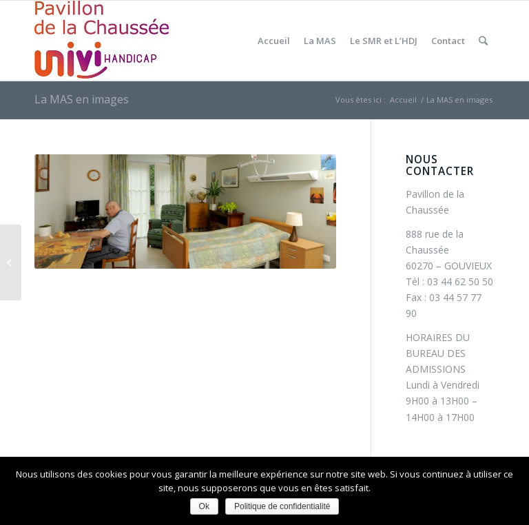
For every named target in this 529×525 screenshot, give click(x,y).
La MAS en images (81, 99)
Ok (204, 506)
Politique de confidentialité (282, 506)
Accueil (403, 99)
